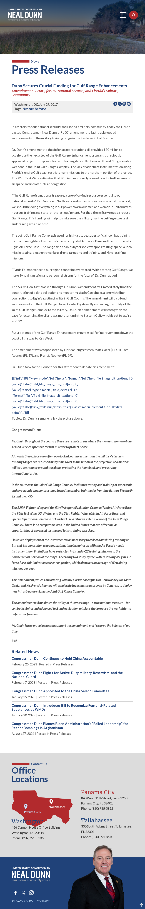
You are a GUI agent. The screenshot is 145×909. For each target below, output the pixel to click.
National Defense (34, 109)
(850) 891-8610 (102, 837)
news (35, 61)
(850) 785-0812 (102, 808)
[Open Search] (133, 15)
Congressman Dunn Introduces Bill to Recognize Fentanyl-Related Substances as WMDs (64, 707)
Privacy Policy (22, 901)
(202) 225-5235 (33, 838)
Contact (43, 901)
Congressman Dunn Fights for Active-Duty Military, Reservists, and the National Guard (67, 675)
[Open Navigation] (122, 15)
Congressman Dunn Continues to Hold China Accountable (57, 658)
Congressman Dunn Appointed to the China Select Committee (60, 691)
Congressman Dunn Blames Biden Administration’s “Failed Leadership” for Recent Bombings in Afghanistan (70, 726)
